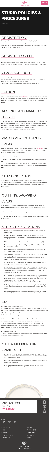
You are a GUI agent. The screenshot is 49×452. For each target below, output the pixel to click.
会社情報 (29, 427)
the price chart (25, 96)
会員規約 (5, 432)
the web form (40, 148)
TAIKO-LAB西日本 (32, 430)
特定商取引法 (6, 437)
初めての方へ (6, 427)
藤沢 (15, 422)
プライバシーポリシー (9, 435)
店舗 (4, 419)
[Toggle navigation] (3, 3)
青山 (4, 422)
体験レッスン (6, 430)
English (29, 437)
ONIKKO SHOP (31, 432)
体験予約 (44, 2)
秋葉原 (9, 422)
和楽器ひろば (30, 435)
